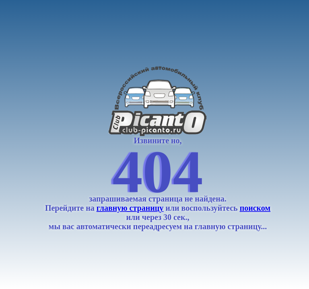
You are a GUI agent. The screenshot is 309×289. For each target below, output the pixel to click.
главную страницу (130, 208)
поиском (255, 208)
